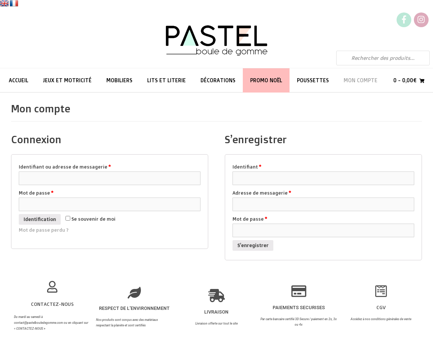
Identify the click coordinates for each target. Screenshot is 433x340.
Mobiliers (119, 80)
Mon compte (360, 80)
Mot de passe (36, 193)
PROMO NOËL (266, 80)
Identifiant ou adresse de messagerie (65, 167)
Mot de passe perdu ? (43, 230)
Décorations (217, 80)
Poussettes (313, 80)
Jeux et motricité (67, 80)
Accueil (18, 80)
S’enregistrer (253, 245)
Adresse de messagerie (262, 193)
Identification (40, 219)
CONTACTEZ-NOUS (52, 304)
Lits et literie (166, 80)
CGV (381, 307)
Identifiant (247, 167)
